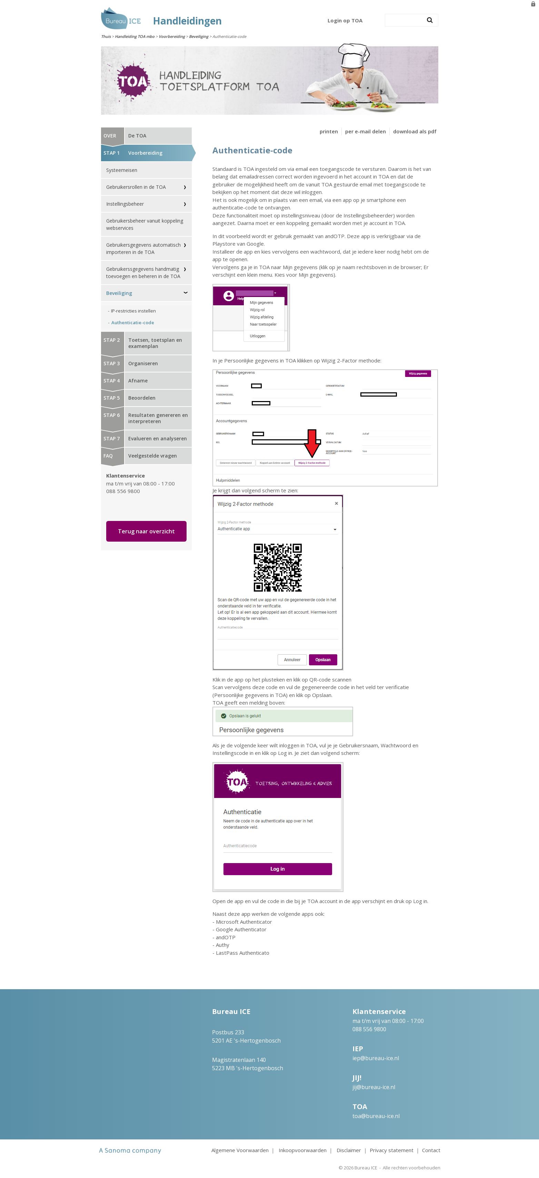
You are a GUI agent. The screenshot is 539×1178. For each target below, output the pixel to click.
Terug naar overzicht (146, 531)
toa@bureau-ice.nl (376, 1116)
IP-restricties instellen (133, 311)
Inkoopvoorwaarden (303, 1150)
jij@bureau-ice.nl (373, 1087)
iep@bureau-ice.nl (375, 1058)
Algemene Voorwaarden (240, 1150)
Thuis (106, 36)
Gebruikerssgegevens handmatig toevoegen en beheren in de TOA (143, 272)
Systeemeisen (121, 170)
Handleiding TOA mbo (134, 36)
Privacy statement (391, 1150)
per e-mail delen (365, 131)
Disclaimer (349, 1150)
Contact (431, 1150)
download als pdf (415, 131)
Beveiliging (198, 36)
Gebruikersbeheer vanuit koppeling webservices (144, 224)
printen (329, 131)
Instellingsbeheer (125, 204)
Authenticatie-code (132, 322)
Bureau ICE (366, 1168)
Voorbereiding (172, 36)
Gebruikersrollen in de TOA (136, 187)
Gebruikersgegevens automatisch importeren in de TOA (143, 248)
